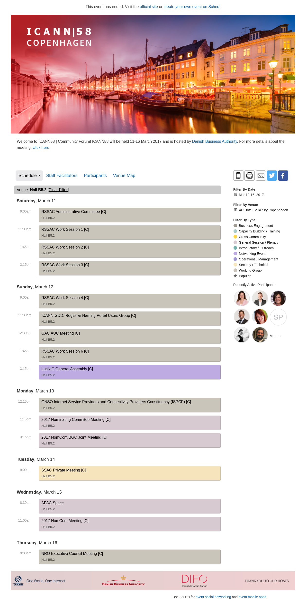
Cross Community (250, 237)
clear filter (58, 190)
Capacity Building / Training (257, 231)
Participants (95, 175)
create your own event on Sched (191, 7)
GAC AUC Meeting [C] (60, 337)
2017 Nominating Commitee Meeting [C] (76, 423)
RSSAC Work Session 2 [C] (65, 251)
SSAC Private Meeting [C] (63, 474)
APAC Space (52, 507)
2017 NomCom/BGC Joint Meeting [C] (74, 441)
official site (149, 7)
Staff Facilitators (62, 175)
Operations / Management (256, 259)
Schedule (27, 175)
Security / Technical (251, 265)
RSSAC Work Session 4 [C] (65, 302)
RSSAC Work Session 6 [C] (65, 355)
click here (41, 147)
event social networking (213, 597)
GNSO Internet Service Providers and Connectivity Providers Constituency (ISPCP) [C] (116, 406)
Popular (242, 276)
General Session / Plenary (256, 242)
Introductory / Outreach (254, 248)
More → (276, 336)
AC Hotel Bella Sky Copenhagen (260, 210)
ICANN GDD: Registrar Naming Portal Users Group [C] (88, 319)
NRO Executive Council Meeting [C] (72, 557)
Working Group (248, 270)
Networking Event (250, 254)
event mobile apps (252, 597)
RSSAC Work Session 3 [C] (65, 269)
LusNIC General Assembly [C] (67, 373)
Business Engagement (253, 226)
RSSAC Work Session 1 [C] (65, 233)
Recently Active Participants (254, 285)
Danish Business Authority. (215, 141)
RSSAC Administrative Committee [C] (73, 216)
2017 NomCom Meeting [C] (65, 525)
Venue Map (124, 175)
